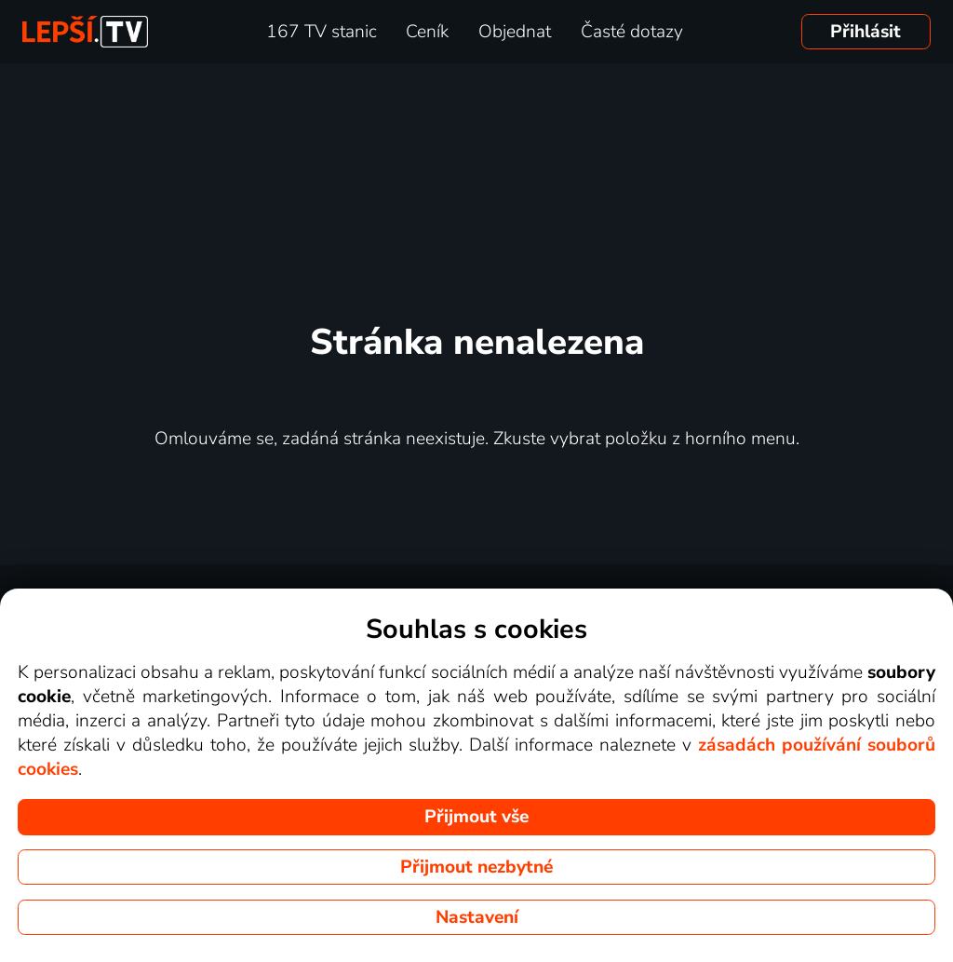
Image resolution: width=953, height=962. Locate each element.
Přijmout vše (476, 817)
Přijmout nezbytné (476, 867)
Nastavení (477, 917)
